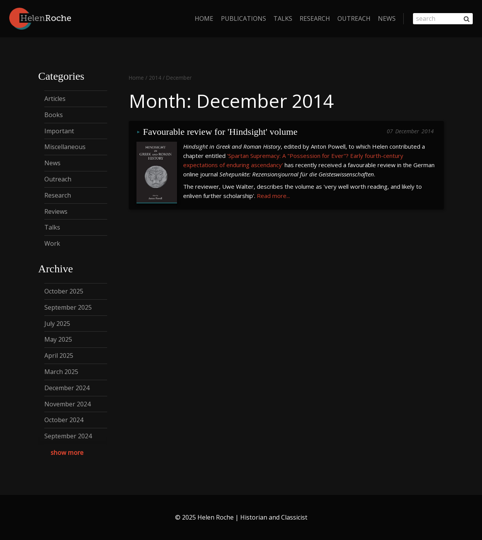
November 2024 (67, 404)
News (387, 18)
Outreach (354, 18)
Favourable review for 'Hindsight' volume (220, 132)
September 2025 (68, 307)
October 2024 (63, 420)
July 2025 (57, 323)
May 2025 (58, 339)
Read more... (273, 196)
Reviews (55, 211)
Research (315, 18)
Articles (55, 98)
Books (53, 115)
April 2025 (58, 355)
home (204, 18)
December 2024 (66, 388)
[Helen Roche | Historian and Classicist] (40, 19)
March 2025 (61, 371)
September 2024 (68, 436)
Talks (282, 18)
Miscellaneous (65, 147)
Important (59, 131)
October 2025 (63, 291)
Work (52, 243)
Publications (243, 18)
